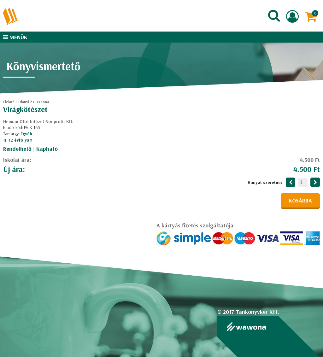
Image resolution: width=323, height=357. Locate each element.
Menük (15, 37)
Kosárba (300, 200)
